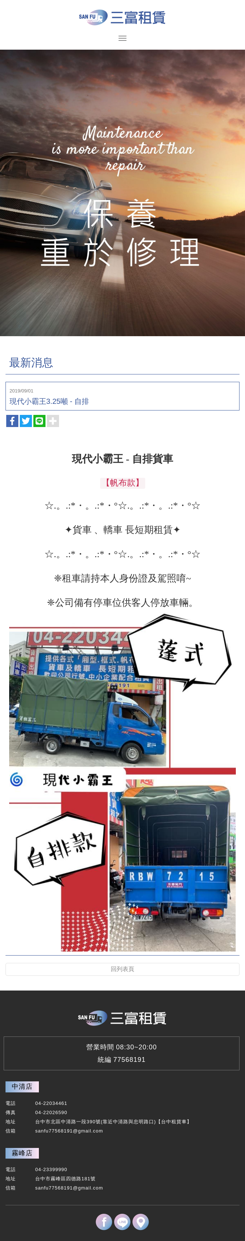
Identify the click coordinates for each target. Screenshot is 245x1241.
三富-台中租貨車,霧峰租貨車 (122, 16)
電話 (11, 1103)
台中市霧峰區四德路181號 (65, 1178)
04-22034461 (51, 1103)
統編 (104, 1059)
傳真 (11, 1112)
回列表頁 (122, 969)
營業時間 (100, 1047)
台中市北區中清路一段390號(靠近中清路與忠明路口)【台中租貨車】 (113, 1121)
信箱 (11, 1131)
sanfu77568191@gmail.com (69, 1131)
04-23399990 (51, 1169)
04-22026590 (51, 1112)
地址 (11, 1121)
